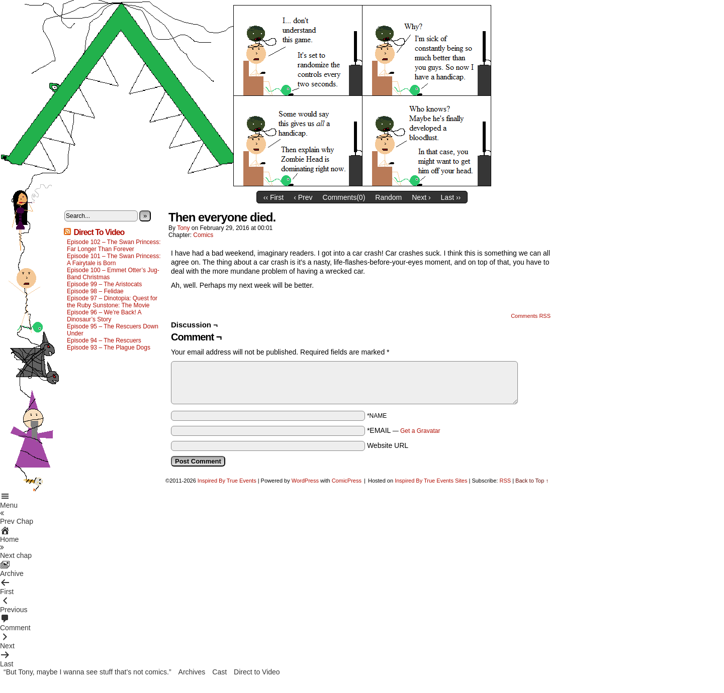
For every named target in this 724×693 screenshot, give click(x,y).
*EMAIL (403, 430)
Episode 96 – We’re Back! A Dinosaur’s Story (104, 316)
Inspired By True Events (227, 481)
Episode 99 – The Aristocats (104, 284)
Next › (421, 197)
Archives (192, 672)
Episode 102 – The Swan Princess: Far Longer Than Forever (114, 246)
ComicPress (346, 481)
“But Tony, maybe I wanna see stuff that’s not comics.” (87, 672)
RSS (505, 481)
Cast (219, 672)
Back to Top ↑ (532, 481)
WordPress (305, 481)
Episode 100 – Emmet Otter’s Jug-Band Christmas (113, 274)
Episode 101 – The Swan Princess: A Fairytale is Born (114, 260)
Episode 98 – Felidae (95, 291)
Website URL (387, 445)
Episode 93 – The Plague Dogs (108, 347)
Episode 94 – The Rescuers (104, 340)
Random (388, 197)
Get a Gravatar (420, 430)
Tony (183, 228)
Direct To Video (98, 232)
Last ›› (451, 197)
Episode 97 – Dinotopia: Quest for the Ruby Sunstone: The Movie (112, 302)
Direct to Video (257, 672)
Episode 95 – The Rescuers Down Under (112, 330)
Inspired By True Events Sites (431, 481)
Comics (203, 235)
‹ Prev (303, 197)
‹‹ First (273, 197)
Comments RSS (531, 316)
